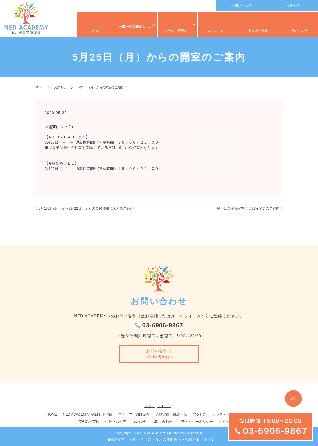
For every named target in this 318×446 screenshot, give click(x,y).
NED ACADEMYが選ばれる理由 (88, 414)
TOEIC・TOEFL (218, 31)
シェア (149, 406)
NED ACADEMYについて (135, 31)
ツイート (164, 406)
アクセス (199, 414)
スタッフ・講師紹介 (134, 414)
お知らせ (293, 5)
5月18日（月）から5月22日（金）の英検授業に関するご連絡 (86, 208)
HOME (96, 31)
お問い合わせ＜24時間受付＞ (159, 354)
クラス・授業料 (175, 31)
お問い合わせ (241, 5)
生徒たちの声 (298, 31)
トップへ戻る (293, 398)
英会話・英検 (258, 31)
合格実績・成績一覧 (171, 414)
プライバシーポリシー (195, 422)
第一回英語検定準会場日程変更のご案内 (248, 208)
